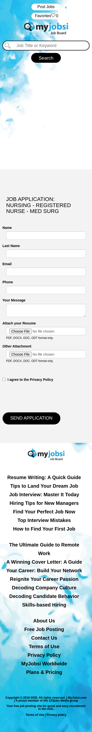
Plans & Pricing (44, 672)
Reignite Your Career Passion (44, 579)
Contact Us (44, 638)
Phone (7, 282)
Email (7, 264)
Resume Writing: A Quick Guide (44, 477)
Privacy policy (56, 715)
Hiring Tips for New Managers (44, 503)
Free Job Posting (44, 629)
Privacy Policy (44, 655)
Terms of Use (44, 646)
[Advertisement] (46, 116)
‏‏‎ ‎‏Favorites (46, 16)
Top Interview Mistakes (44, 520)
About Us (44, 620)
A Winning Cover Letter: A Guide (44, 562)
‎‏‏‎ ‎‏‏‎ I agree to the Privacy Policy (27, 380)
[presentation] (39, 396)
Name (7, 228)
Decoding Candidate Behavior (44, 596)
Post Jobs (45, 7)
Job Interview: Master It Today (44, 494)
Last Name (11, 246)
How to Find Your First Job (44, 529)
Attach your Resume (19, 323)
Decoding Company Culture (44, 587)
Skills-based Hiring (44, 605)
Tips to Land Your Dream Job (44, 486)
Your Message (14, 300)
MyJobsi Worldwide (44, 663)
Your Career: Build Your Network (44, 570)
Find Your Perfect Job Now (44, 511)
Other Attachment (16, 346)
